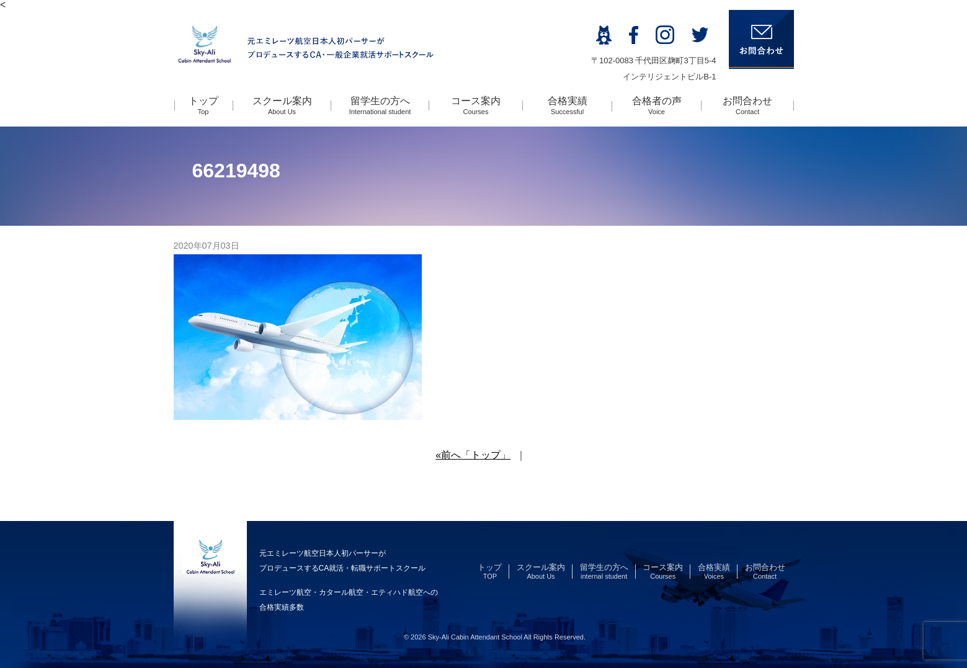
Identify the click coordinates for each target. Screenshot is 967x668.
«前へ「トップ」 (472, 455)
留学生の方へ (380, 105)
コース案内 (476, 105)
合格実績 (567, 105)
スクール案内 (282, 105)
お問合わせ (747, 105)
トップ (203, 105)
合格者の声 (657, 105)
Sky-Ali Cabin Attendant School (475, 637)
